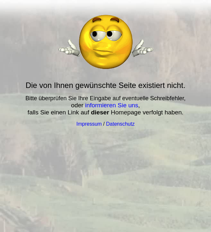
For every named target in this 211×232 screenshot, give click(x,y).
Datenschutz (120, 124)
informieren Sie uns (111, 105)
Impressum (89, 124)
